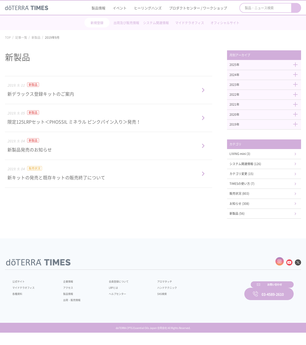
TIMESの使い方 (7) (248, 193)
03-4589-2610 (273, 302)
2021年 (266, 109)
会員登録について (111, 291)
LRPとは (105, 297)
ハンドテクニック (155, 297)
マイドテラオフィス (189, 22)
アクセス (65, 297)
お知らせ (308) (245, 214)
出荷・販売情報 (69, 309)
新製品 (36, 37)
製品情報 (98, 7)
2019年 (266, 130)
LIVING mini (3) (246, 161)
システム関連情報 (156, 22)
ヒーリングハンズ (148, 7)
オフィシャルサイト (224, 22)
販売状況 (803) (245, 204)
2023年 (266, 87)
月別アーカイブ (246, 55)
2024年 (266, 77)
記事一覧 (21, 37)
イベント (120, 7)
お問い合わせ (216, 302)
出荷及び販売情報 (126, 22)
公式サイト (19, 291)
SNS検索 (149, 303)
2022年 (266, 98)
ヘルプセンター (110, 303)
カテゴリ (241, 150)
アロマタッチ (152, 291)
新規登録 (97, 22)
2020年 (266, 120)
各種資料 (18, 303)
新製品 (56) (243, 225)
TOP (8, 37)
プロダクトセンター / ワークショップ (198, 7)
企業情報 (65, 291)
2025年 (266, 66)
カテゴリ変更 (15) (248, 182)
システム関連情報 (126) (252, 172)
